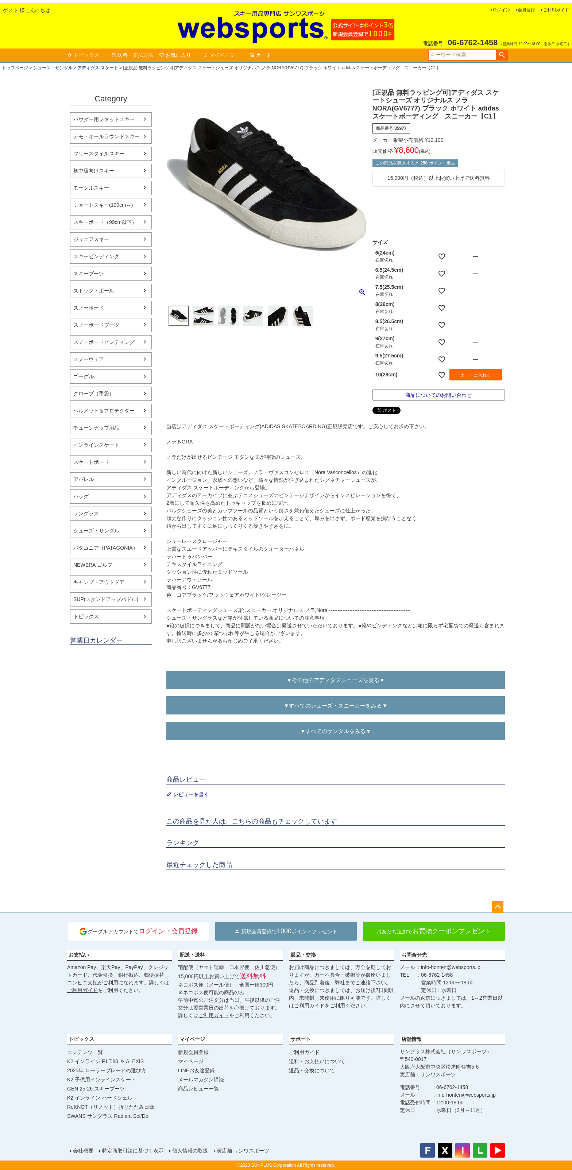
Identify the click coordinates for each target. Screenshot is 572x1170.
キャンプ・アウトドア (98, 582)
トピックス (83, 55)
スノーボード (88, 308)
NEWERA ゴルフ (92, 565)
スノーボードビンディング (104, 342)
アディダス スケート (97, 67)
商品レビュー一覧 (198, 1089)
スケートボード (91, 462)
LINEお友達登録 (196, 1070)
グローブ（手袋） (93, 393)
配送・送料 (192, 955)
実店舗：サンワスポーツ (428, 1074)
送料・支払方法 (132, 55)
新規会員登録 (193, 1052)
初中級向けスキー (93, 171)
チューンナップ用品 (96, 428)
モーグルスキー (91, 188)
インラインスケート (96, 445)
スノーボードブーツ (96, 325)
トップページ (15, 67)
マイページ (219, 55)
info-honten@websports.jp (450, 967)
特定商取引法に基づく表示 (132, 1151)
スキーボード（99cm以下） (105, 222)
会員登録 (526, 9)
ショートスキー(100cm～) (103, 205)
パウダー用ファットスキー (104, 119)
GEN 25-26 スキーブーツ (96, 1089)
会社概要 (83, 1151)
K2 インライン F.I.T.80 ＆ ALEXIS (105, 1061)
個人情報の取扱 (190, 1151)
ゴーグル (83, 376)
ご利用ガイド (556, 9)
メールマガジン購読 (201, 1079)
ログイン (501, 9)
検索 (501, 55)
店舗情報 (411, 1039)
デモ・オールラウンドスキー (106, 136)
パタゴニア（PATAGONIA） (105, 548)
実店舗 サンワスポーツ (243, 1151)
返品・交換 (303, 955)
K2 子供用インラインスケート (101, 1079)
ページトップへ (497, 907)
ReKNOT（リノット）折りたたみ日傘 (110, 1107)
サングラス (86, 513)
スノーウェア (88, 359)
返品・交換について (312, 1070)
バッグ (81, 496)
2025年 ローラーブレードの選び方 (106, 1070)
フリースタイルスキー (98, 153)
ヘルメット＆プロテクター (104, 411)
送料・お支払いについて (317, 1061)
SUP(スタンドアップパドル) (105, 599)
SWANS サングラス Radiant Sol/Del (108, 1116)
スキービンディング (96, 256)
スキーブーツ (88, 273)
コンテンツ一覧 (85, 1052)
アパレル (83, 479)
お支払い (79, 955)
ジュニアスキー (91, 239)
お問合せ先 (414, 955)
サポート (300, 1039)
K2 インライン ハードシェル (99, 1098)
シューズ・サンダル (53, 67)
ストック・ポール (93, 291)
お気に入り (175, 55)
